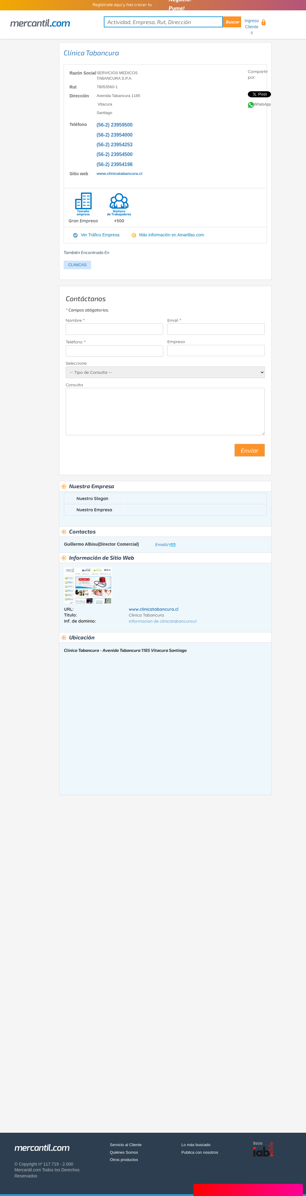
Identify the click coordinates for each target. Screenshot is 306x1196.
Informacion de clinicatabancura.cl (163, 621)
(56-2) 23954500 (114, 154)
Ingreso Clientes (251, 26)
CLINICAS (77, 264)
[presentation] (112, 452)
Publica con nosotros (199, 1152)
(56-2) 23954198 (114, 164)
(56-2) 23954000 (114, 134)
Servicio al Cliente (126, 1144)
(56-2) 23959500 (114, 124)
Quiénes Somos (124, 1152)
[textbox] (172, 21)
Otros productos (124, 1159)
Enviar (250, 450)
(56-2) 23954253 (114, 144)
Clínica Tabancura (91, 52)
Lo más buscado (195, 1144)
